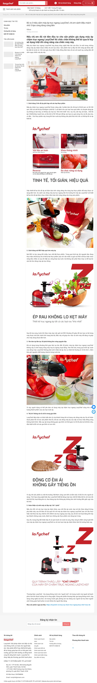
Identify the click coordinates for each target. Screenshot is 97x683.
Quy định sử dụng (39, 657)
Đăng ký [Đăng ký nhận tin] (66, 624)
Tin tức (6, 28)
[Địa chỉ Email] (48, 624)
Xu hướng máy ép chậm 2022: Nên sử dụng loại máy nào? (19, 45)
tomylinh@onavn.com (17, 677)
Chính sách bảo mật (40, 650)
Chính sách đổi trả (39, 648)
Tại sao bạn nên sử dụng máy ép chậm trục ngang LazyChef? (19, 67)
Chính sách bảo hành (40, 652)
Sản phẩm (7, 25)
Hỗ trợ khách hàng (64, 3)
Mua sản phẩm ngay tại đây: (58, 605)
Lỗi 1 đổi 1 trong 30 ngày (53, 8)
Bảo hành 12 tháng (34, 8)
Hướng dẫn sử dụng (10, 31)
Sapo (59, 681)
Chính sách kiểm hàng (40, 655)
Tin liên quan (9, 39)
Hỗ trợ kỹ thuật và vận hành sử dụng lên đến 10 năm (46, 10)
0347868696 (19, 674)
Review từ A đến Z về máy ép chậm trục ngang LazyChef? (19, 56)
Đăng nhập (77, 3)
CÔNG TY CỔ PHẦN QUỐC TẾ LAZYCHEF (29, 681)
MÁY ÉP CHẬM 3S (9, 34)
